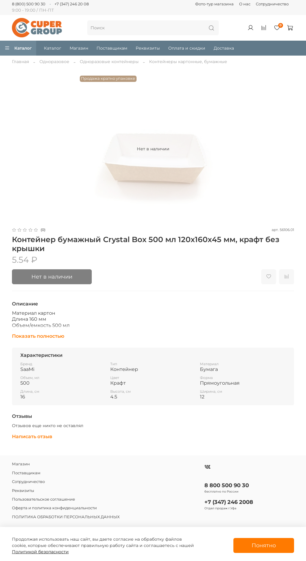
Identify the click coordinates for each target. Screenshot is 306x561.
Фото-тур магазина (214, 4)
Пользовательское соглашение (43, 499)
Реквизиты (148, 48)
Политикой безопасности (40, 551)
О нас (244, 4)
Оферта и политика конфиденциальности (54, 508)
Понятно (264, 545)
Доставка (224, 48)
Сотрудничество (272, 4)
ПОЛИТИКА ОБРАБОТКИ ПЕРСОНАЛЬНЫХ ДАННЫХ (66, 517)
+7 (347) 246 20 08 (71, 4)
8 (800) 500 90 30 (28, 4)
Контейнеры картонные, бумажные (188, 61)
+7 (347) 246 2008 (228, 502)
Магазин (79, 48)
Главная (20, 61)
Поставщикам (112, 48)
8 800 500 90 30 (226, 485)
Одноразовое (54, 61)
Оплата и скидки (186, 48)
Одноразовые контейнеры (109, 61)
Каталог (18, 48)
